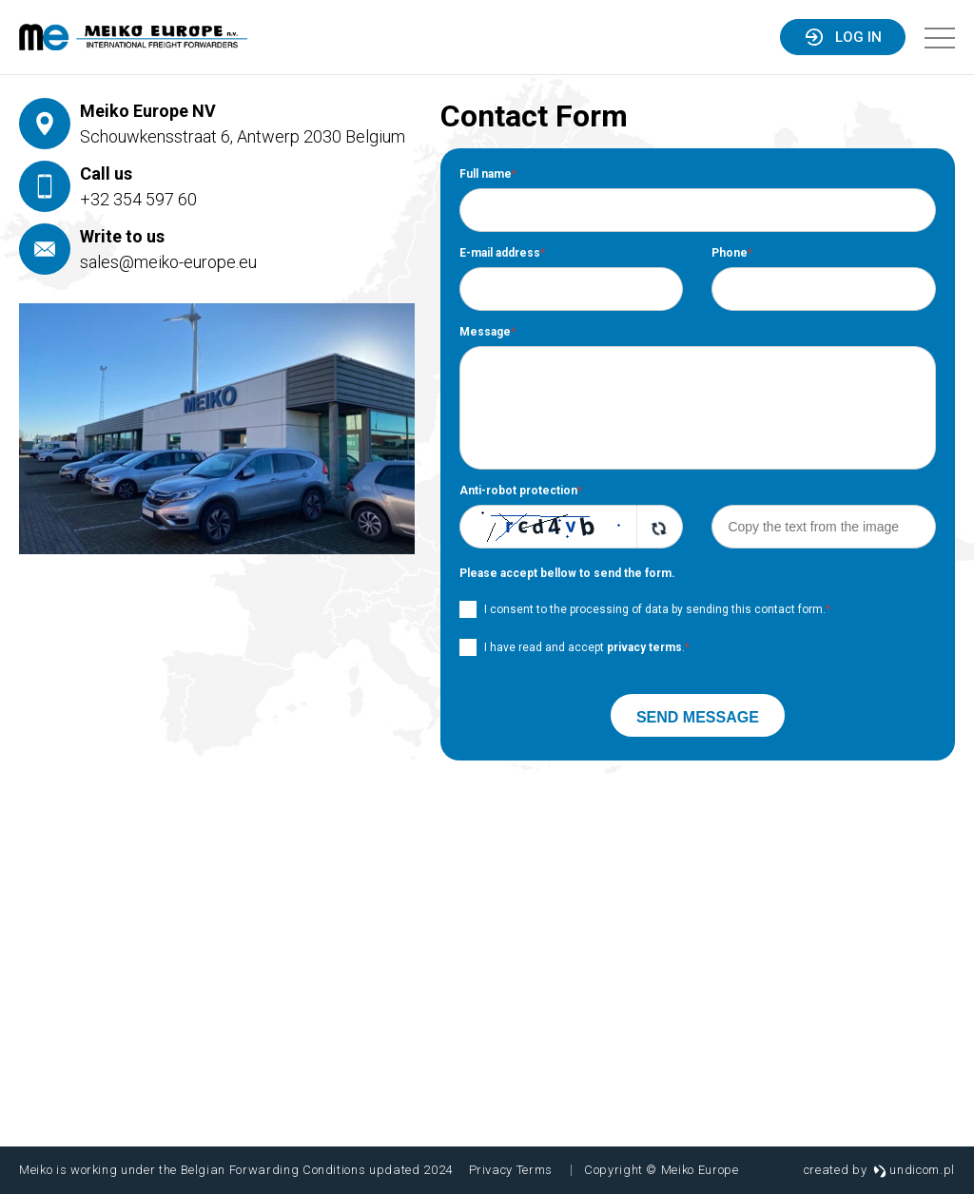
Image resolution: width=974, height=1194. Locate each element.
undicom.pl (914, 1170)
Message (487, 331)
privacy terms (644, 647)
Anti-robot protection (520, 490)
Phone (731, 253)
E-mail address (502, 253)
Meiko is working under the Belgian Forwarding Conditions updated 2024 (236, 1170)
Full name (487, 174)
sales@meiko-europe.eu (168, 262)
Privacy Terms (511, 1170)
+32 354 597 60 (138, 199)
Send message (697, 717)
